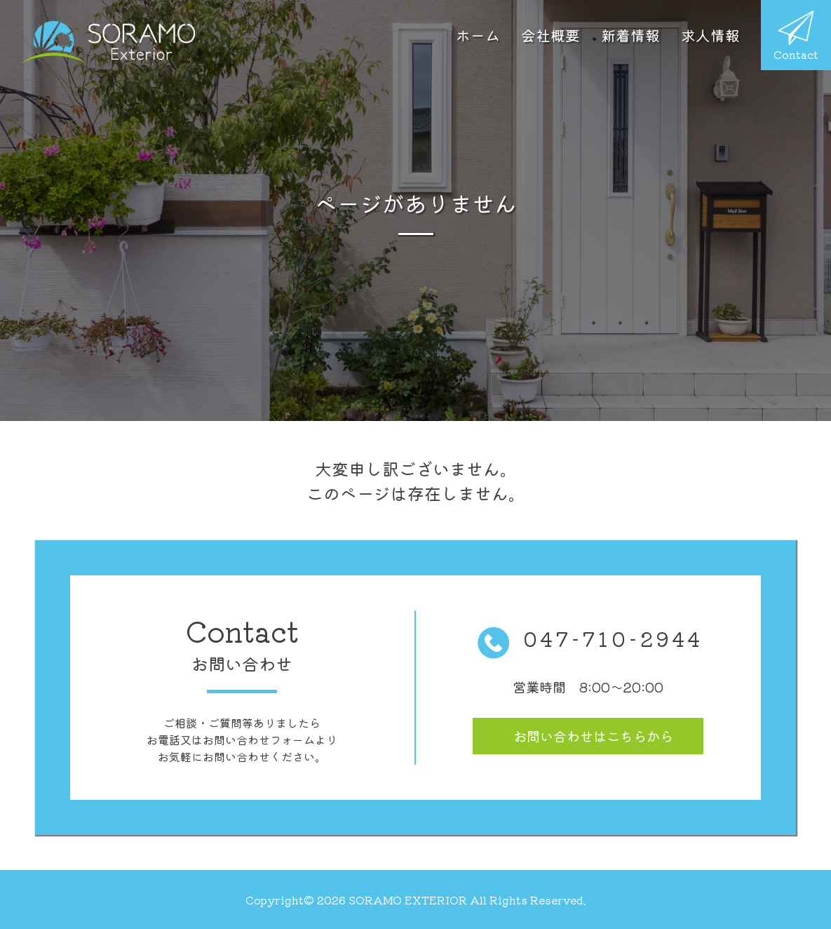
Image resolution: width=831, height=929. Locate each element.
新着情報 (630, 35)
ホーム (478, 35)
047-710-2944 (588, 638)
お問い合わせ (593, 736)
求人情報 (710, 35)
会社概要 (550, 35)
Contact (795, 36)
